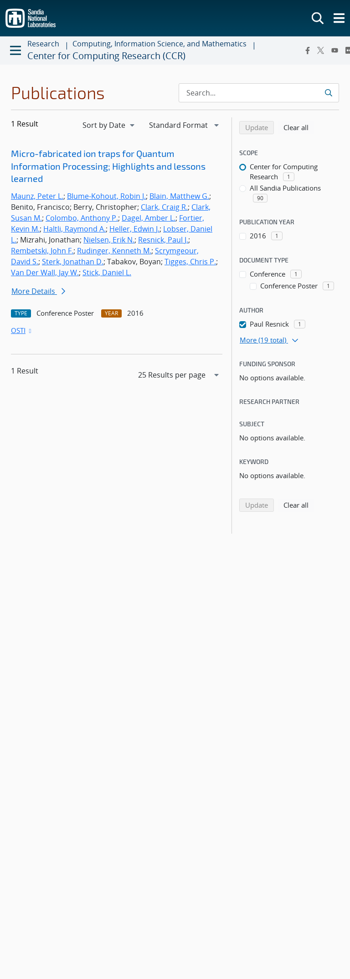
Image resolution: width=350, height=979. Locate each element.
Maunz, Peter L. (37, 196)
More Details (38, 291)
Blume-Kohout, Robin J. (106, 196)
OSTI (22, 330)
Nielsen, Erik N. (108, 240)
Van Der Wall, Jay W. (45, 272)
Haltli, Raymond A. (74, 229)
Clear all (298, 127)
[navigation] (109, 125)
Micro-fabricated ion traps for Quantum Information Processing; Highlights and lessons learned (108, 166)
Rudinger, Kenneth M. (114, 251)
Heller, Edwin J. (134, 229)
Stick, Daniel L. (106, 272)
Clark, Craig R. (164, 207)
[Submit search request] (328, 92)
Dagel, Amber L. (148, 218)
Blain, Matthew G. (179, 196)
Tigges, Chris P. (190, 262)
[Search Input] (259, 92)
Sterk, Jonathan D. (72, 262)
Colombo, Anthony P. (82, 218)
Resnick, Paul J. (163, 240)
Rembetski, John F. (42, 251)
